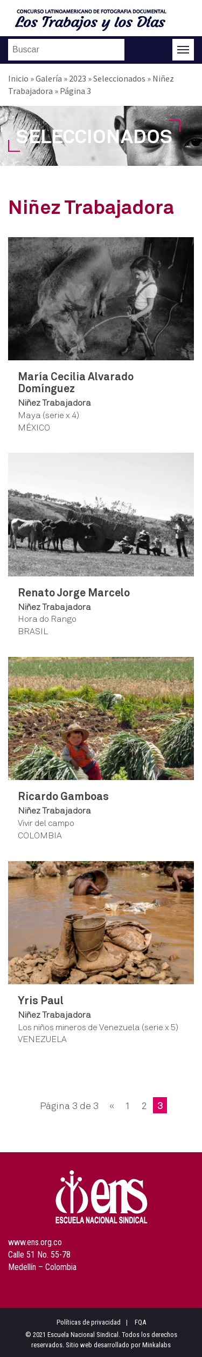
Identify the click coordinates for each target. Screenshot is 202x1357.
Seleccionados (119, 78)
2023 (77, 78)
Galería (49, 78)
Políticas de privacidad (89, 1322)
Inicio (18, 78)
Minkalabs (156, 1345)
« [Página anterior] (111, 1105)
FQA (140, 1322)
